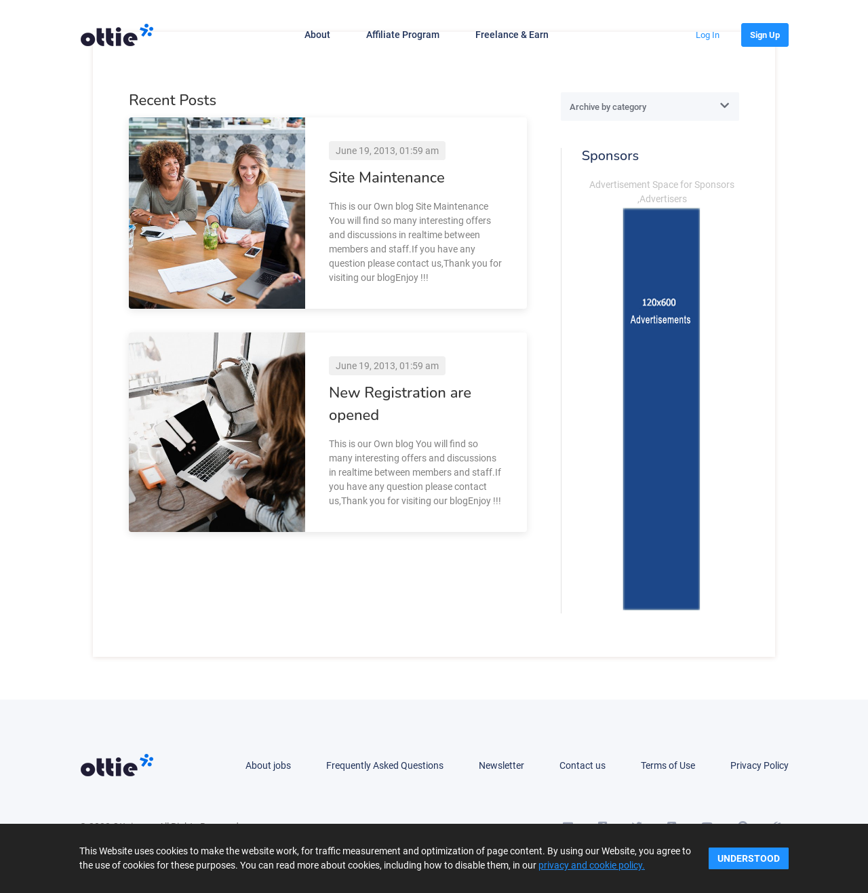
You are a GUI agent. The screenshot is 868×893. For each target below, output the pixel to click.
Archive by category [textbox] (608, 107)
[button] (707, 34)
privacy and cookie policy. (591, 865)
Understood (748, 858)
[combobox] (650, 106)
